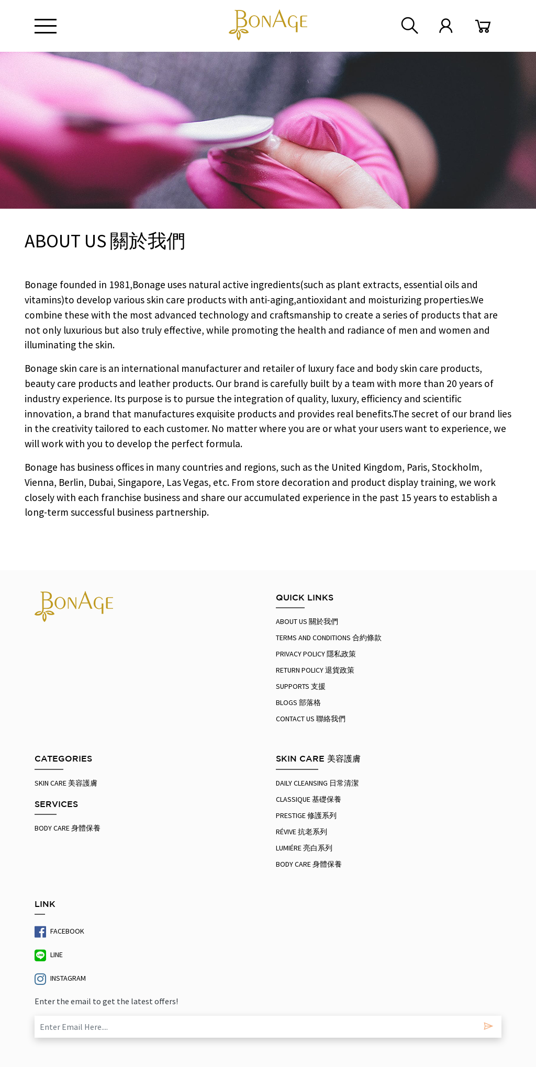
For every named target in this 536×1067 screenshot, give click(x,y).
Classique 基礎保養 (308, 799)
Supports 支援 (301, 686)
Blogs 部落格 (298, 702)
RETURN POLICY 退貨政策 (315, 670)
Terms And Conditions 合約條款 (329, 637)
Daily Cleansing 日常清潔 (317, 783)
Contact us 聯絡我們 (310, 718)
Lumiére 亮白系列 (304, 848)
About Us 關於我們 (307, 621)
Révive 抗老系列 (301, 831)
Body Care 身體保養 (67, 828)
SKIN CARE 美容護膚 (66, 783)
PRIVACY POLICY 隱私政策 (316, 654)
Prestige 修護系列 (306, 815)
